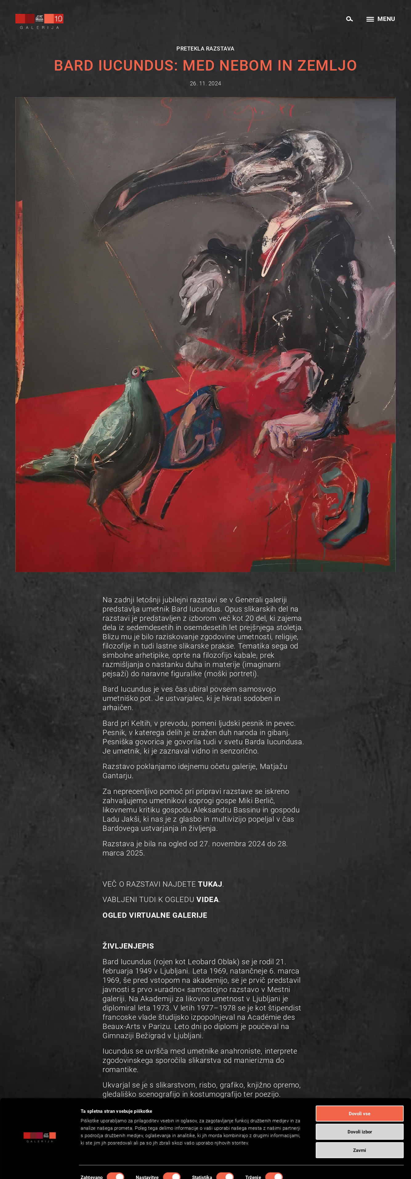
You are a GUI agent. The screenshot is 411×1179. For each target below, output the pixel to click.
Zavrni (359, 1133)
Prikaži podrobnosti (315, 1167)
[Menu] (379, 19)
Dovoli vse (359, 1097)
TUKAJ (210, 884)
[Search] (349, 19)
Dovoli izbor (360, 1115)
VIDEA (207, 899)
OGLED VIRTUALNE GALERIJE (155, 915)
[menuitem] (349, 18)
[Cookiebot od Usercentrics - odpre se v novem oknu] (40, 1167)
